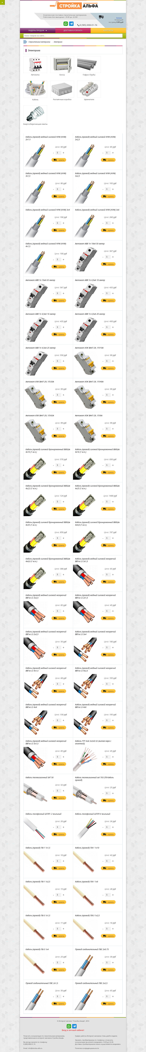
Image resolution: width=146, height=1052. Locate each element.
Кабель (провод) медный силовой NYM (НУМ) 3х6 (97, 209)
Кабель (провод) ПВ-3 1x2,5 (87, 915)
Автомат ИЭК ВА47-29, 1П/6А (88, 415)
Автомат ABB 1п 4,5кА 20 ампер (90, 314)
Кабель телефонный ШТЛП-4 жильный (92, 814)
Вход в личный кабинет (73, 1030)
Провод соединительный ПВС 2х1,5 (42, 983)
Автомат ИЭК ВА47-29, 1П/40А (89, 381)
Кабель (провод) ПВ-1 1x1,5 (38, 847)
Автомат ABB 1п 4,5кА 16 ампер (41, 314)
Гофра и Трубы (89, 73)
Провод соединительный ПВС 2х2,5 (91, 983)
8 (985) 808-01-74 (88, 25)
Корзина (119, 18)
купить (61, 160)
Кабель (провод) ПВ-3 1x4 (37, 949)
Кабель (35, 98)
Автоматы (35, 73)
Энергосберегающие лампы (35, 122)
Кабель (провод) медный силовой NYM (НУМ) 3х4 (48, 209)
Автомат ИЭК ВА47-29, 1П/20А (40, 381)
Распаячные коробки (62, 98)
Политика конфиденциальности (87, 1048)
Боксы (62, 73)
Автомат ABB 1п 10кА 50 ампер (90, 243)
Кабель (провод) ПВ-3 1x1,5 (38, 915)
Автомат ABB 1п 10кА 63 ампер (40, 280)
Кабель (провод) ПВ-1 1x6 (86, 881)
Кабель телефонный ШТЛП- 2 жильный (43, 814)
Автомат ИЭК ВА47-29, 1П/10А (89, 347)
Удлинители (89, 98)
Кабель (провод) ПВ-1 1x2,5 (38, 881)
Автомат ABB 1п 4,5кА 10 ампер (90, 280)
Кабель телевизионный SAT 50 (39, 777)
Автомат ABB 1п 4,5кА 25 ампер (41, 347)
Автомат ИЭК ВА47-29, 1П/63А (40, 415)
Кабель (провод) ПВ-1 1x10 (87, 847)
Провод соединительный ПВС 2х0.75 (92, 949)
